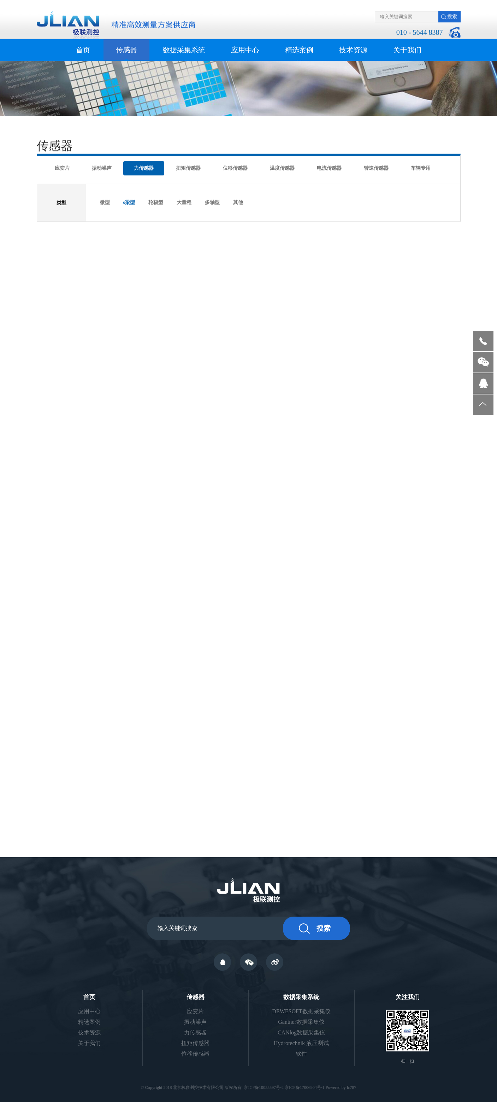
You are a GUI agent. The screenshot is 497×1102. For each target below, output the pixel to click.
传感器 (126, 50)
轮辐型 (155, 202)
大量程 (184, 202)
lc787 (351, 1087)
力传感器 (144, 168)
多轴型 (212, 202)
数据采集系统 (184, 50)
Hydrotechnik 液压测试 (301, 1043)
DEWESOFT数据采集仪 (301, 1011)
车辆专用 (421, 168)
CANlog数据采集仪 (301, 1032)
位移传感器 (235, 168)
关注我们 (408, 997)
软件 (301, 1054)
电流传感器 (329, 168)
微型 (105, 202)
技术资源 (353, 50)
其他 (238, 202)
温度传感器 (282, 168)
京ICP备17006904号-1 (305, 1087)
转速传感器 (376, 168)
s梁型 (129, 202)
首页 (83, 50)
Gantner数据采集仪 (301, 1022)
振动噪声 (102, 168)
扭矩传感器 (188, 168)
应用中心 (245, 50)
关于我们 (407, 50)
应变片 (62, 168)
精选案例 (299, 50)
